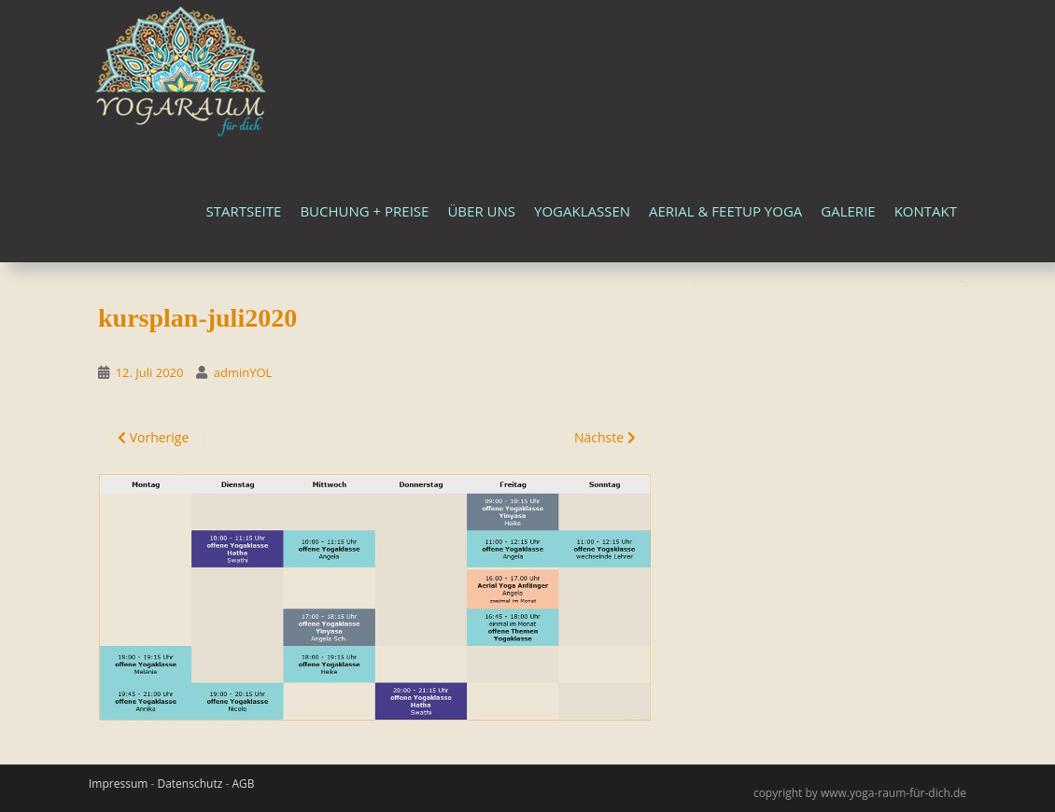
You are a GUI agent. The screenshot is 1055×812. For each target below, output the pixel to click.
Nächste (605, 437)
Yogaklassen (582, 211)
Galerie (848, 211)
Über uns (481, 211)
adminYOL (243, 372)
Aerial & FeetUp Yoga (725, 211)
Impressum (118, 783)
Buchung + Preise (364, 211)
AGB (243, 783)
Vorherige (153, 437)
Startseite (244, 211)
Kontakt (925, 211)
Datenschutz (189, 783)
